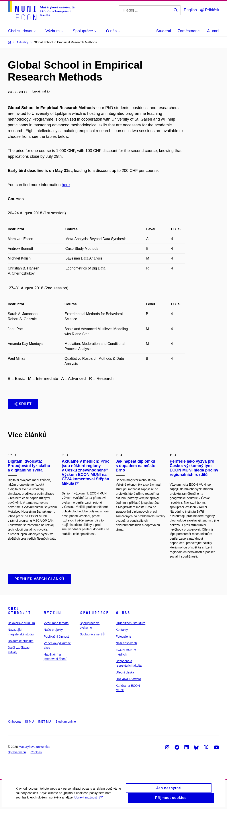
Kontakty (122, 650)
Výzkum (52, 633)
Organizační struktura (130, 643)
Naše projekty (53, 650)
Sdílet (22, 404)
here (66, 185)
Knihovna (14, 741)
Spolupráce (94, 633)
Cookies (36, 772)
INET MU (44, 741)
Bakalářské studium (21, 643)
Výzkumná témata (56, 643)
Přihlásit (209, 10)
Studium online (65, 741)
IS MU (29, 741)
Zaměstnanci (189, 31)
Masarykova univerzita (34, 767)
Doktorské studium (20, 661)
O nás (123, 633)
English (190, 10)
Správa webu (17, 772)
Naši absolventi (126, 663)
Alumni (213, 31)
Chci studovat (19, 631)
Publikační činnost (56, 656)
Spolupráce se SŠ (92, 654)
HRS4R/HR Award (128, 699)
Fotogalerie (123, 656)
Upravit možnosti (88, 821)
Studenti (163, 31)
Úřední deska (125, 692)
